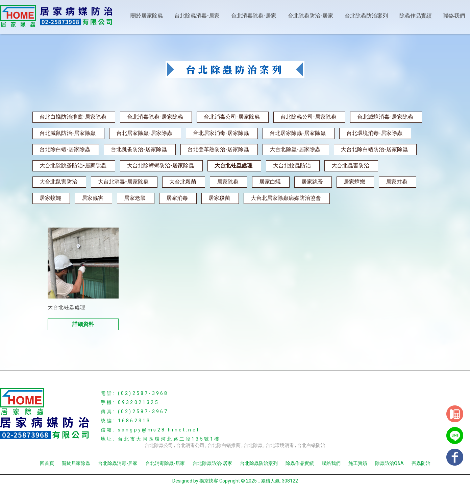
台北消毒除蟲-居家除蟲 (155, 117)
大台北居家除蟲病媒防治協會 (286, 198)
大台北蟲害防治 (350, 165)
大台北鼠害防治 (58, 182)
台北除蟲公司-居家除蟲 (308, 117)
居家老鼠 (135, 198)
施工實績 (357, 463)
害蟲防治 (421, 463)
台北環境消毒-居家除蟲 (374, 133)
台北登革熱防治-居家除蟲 (218, 149)
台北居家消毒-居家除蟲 (221, 133)
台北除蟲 (253, 445)
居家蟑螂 (354, 182)
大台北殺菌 (182, 182)
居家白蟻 (270, 182)
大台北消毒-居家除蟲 (123, 182)
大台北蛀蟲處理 (233, 165)
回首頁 (47, 463)
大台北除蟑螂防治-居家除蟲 (160, 165)
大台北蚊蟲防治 (292, 165)
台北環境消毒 (280, 445)
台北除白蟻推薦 (224, 445)
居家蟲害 (92, 198)
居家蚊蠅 (50, 198)
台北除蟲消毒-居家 (197, 16)
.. (259, 481)
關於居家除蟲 (146, 16)
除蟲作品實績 (415, 16)
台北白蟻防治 (311, 445)
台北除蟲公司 (159, 445)
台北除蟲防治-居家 (310, 16)
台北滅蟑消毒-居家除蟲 (385, 117)
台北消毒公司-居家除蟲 (232, 117)
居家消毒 (177, 198)
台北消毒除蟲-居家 (253, 16)
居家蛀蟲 (396, 182)
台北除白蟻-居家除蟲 (65, 149)
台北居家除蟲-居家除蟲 (144, 133)
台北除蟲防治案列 (366, 16)
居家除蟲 (228, 182)
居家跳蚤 (312, 182)
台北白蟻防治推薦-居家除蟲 (73, 117)
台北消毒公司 (190, 445)
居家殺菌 (219, 198)
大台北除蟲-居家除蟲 (295, 149)
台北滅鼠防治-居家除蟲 (68, 133)
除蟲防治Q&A (389, 463)
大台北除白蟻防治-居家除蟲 (374, 149)
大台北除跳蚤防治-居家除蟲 (73, 165)
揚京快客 (208, 481)
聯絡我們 (454, 16)
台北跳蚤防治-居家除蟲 (139, 149)
